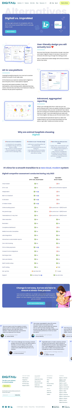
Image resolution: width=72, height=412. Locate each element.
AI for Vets (32, 3)
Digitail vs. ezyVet (62, 383)
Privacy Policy (32, 406)
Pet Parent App (25, 383)
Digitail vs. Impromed (63, 388)
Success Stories (50, 383)
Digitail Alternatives (63, 402)
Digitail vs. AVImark (63, 377)
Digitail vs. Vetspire (63, 398)
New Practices (38, 381)
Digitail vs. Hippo (62, 390)
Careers (48, 394)
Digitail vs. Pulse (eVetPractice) (62, 380)
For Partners (49, 377)
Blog (48, 381)
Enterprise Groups (38, 383)
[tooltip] (38, 191)
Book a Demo (64, 3)
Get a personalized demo (36, 303)
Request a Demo (25, 385)
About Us (49, 390)
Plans (37, 3)
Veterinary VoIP (25, 381)
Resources (42, 3)
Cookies (26, 406)
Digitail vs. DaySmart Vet (64, 396)
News (48, 379)
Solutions (20, 3)
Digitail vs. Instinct (63, 400)
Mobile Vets (37, 384)
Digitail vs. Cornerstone (64, 387)
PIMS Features (25, 377)
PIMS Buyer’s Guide (39, 386)
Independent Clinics (39, 379)
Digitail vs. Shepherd (63, 385)
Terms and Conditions (40, 406)
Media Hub (49, 392)
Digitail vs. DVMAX (63, 392)
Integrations (24, 379)
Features (27, 3)
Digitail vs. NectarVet (63, 394)
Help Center (49, 385)
